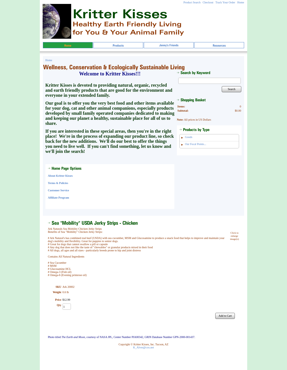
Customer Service (58, 190)
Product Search (192, 2)
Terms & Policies (58, 183)
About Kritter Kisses (60, 175)
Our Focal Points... (195, 144)
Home (240, 2)
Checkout (208, 2)
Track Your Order (225, 2)
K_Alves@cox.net (143, 347)
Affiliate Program (58, 197)
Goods (188, 137)
